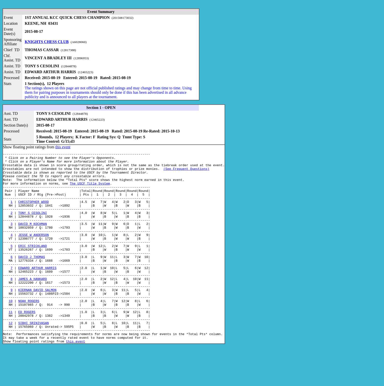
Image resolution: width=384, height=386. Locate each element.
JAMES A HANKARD (32, 304)
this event (63, 147)
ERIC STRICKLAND (32, 265)
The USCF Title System (90, 190)
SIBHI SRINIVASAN (33, 357)
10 (10, 331)
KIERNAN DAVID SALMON (37, 318)
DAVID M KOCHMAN (32, 238)
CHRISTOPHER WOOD (33, 212)
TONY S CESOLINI (32, 225)
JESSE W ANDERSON (33, 251)
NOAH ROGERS (28, 331)
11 (10, 344)
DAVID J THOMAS (31, 278)
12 (10, 357)
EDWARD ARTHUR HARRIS (37, 291)
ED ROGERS (26, 344)
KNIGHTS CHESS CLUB (47, 42)
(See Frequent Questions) (186, 172)
